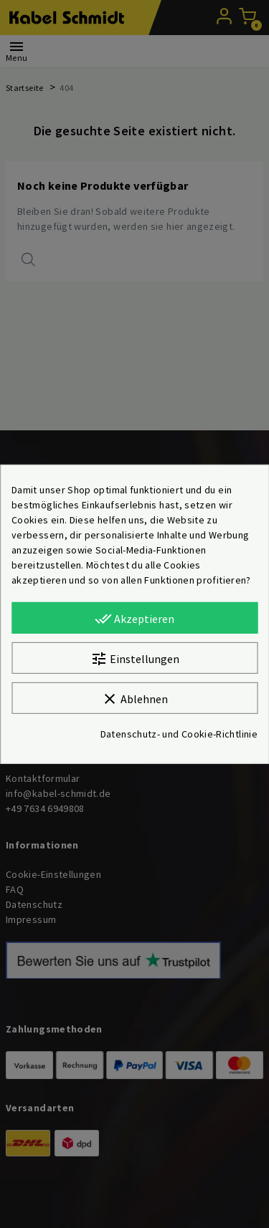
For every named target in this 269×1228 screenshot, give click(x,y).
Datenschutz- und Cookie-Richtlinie (179, 733)
